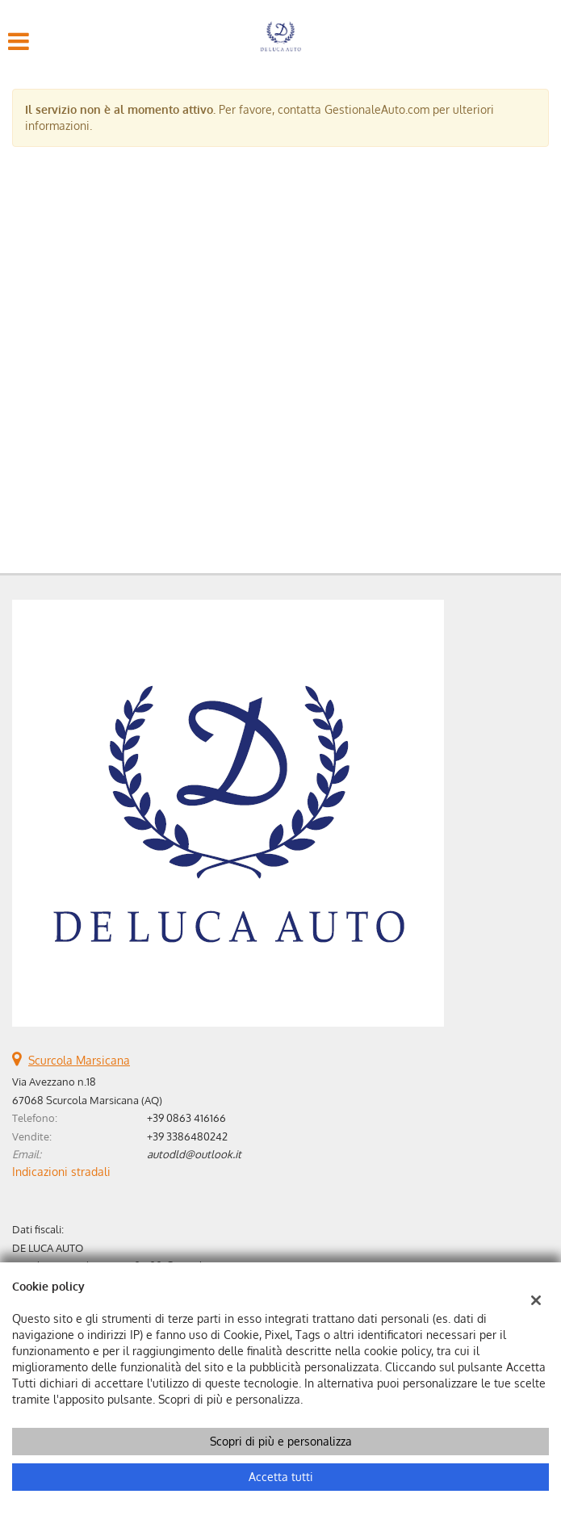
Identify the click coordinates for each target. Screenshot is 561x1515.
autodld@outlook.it (194, 1154)
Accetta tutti (281, 1477)
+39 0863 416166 (186, 1117)
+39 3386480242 (187, 1136)
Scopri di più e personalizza (281, 1441)
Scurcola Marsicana (79, 1060)
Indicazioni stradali (61, 1171)
